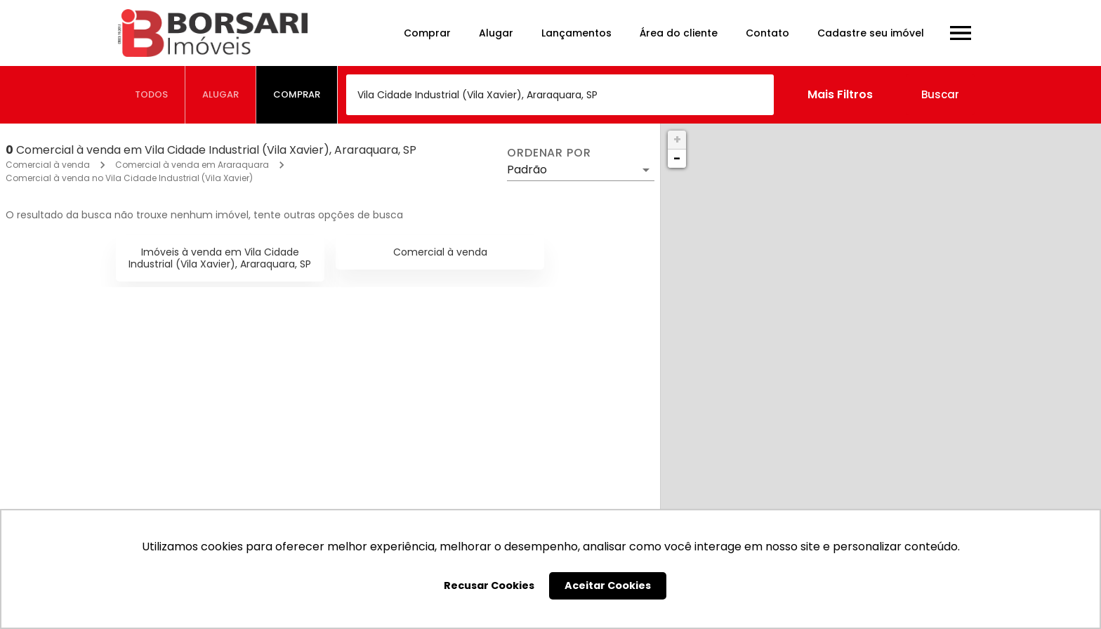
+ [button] (677, 139)
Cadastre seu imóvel (870, 33)
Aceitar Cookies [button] (608, 585)
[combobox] (560, 94)
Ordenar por (549, 153)
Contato (767, 33)
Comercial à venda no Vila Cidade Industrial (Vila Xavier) (129, 178)
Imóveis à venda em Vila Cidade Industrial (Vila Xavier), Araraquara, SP (219, 258)
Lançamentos (576, 33)
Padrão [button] (527, 169)
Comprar (427, 33)
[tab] (151, 95)
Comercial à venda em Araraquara (192, 165)
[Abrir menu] (960, 33)
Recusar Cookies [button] (489, 585)
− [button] (676, 158)
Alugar (496, 33)
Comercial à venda (48, 165)
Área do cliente (679, 33)
